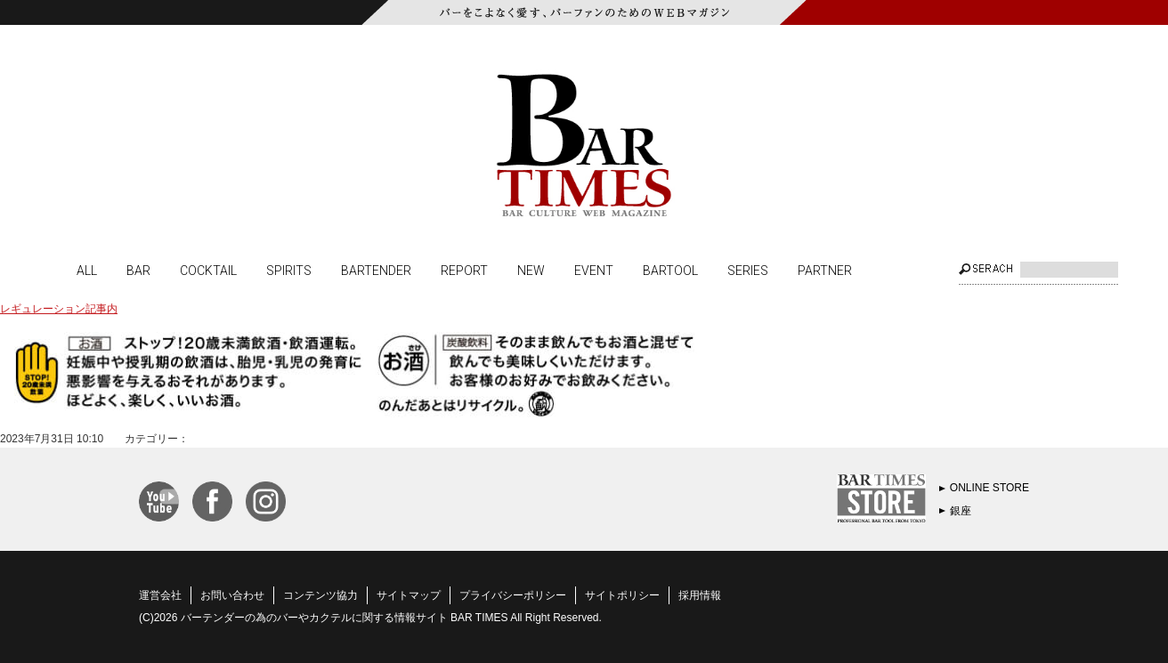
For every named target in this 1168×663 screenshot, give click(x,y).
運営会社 (160, 595)
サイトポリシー (622, 595)
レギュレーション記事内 (59, 309)
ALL (87, 269)
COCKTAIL (208, 269)
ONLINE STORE (989, 487)
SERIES (747, 269)
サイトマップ (409, 595)
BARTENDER (376, 269)
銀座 (960, 511)
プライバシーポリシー (512, 595)
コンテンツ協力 (320, 595)
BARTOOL (670, 269)
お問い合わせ (232, 595)
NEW (531, 269)
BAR (138, 269)
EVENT (593, 269)
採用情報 (699, 595)
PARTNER (825, 269)
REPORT (464, 269)
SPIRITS (289, 269)
